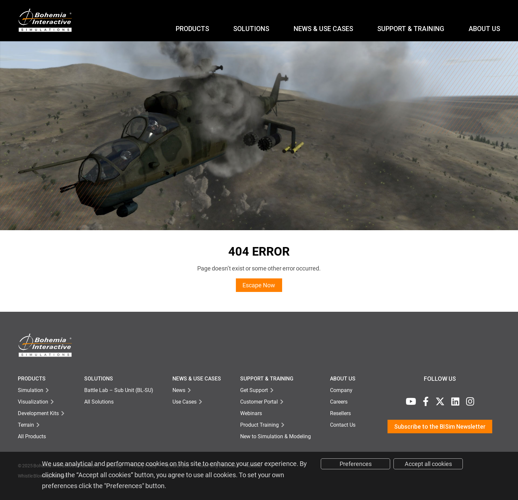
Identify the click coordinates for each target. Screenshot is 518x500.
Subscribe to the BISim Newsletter (440, 426)
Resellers (340, 413)
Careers (339, 402)
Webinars (251, 413)
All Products (32, 436)
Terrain (26, 425)
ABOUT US (484, 29)
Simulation (30, 390)
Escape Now (258, 285)
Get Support (254, 390)
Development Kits (38, 413)
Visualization (33, 402)
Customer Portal (259, 402)
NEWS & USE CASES (323, 29)
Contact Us (342, 425)
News (178, 390)
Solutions (251, 29)
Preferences (356, 463)
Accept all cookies (428, 463)
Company (341, 390)
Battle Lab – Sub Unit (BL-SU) (118, 390)
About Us (342, 378)
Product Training (259, 425)
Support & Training (410, 29)
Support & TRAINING (266, 378)
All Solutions (99, 402)
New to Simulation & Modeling (275, 436)
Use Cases (184, 402)
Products (192, 29)
